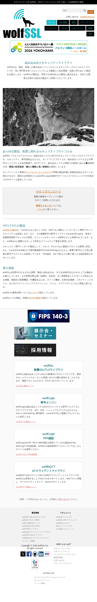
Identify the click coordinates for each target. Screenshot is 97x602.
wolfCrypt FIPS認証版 (26, 454)
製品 (74, 22)
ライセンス (51, 28)
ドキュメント (77, 28)
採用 (90, 28)
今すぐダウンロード (48, 191)
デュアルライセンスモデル (38, 172)
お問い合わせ (63, 499)
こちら (40, 209)
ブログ (64, 28)
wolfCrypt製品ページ (26, 421)
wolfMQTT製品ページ (26, 487)
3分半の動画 (35, 298)
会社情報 (63, 22)
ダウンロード (86, 22)
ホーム (51, 22)
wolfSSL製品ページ (25, 386)
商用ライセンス (43, 205)
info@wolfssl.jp (87, 17)
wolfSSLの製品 (9, 230)
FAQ (90, 34)
